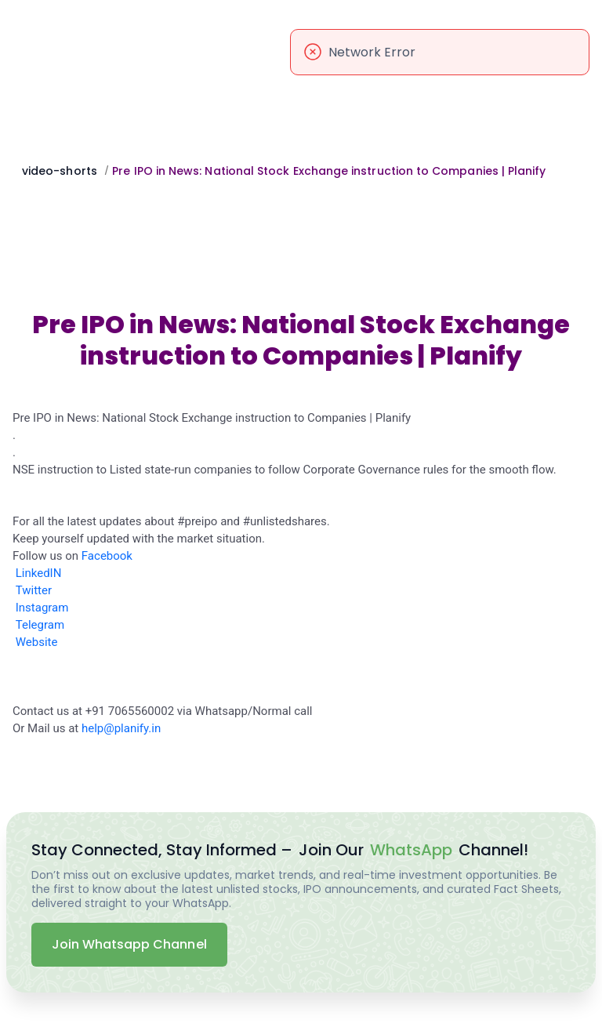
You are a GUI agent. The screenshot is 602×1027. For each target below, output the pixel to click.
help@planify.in (121, 728)
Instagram (42, 608)
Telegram (40, 625)
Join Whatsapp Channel (129, 944)
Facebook (107, 556)
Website (37, 642)
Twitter (34, 590)
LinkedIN (39, 573)
